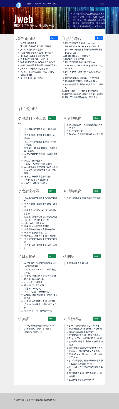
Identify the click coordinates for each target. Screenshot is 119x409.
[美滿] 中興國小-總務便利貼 (36, 291)
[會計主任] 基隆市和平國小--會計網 (40, 235)
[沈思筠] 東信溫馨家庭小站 (81, 379)
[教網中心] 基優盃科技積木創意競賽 (36, 52)
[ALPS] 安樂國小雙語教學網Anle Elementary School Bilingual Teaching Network (83, 65)
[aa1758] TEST (27, 74)
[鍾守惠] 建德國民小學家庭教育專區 (86, 347)
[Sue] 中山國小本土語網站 (32, 78)
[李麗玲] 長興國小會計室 (35, 232)
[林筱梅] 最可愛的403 (34, 279)
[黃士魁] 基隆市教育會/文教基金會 (81, 97)
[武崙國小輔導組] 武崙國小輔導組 (39, 301)
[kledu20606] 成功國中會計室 (34, 55)
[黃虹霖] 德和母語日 (33, 160)
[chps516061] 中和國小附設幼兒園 (81, 90)
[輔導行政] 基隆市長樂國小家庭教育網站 (39, 65)
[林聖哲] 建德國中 (28, 43)
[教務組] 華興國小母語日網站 (37, 176)
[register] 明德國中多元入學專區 (84, 350)
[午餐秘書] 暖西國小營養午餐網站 (81, 81)
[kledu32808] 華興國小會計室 (34, 68)
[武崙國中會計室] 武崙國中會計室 (39, 229)
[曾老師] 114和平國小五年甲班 (34, 59)
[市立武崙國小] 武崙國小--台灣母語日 (82, 78)
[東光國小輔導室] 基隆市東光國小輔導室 (84, 93)
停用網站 (47, 3)
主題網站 (37, 3)
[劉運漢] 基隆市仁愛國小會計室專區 (40, 216)
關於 (55, 3)
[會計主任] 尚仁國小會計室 (36, 219)
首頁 (29, 3)
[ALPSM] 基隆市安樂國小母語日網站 (37, 71)
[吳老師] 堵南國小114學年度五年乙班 (37, 62)
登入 (102, 3)
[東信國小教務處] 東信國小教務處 (35, 46)
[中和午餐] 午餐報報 (33, 282)
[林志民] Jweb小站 (32, 288)
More (54, 38)
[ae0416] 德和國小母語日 (32, 49)
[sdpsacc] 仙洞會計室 (34, 223)
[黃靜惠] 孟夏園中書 (74, 59)
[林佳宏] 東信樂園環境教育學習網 (85, 197)
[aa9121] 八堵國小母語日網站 (38, 163)
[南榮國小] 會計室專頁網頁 (36, 226)
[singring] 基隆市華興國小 (77, 55)
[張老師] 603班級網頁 (34, 285)
